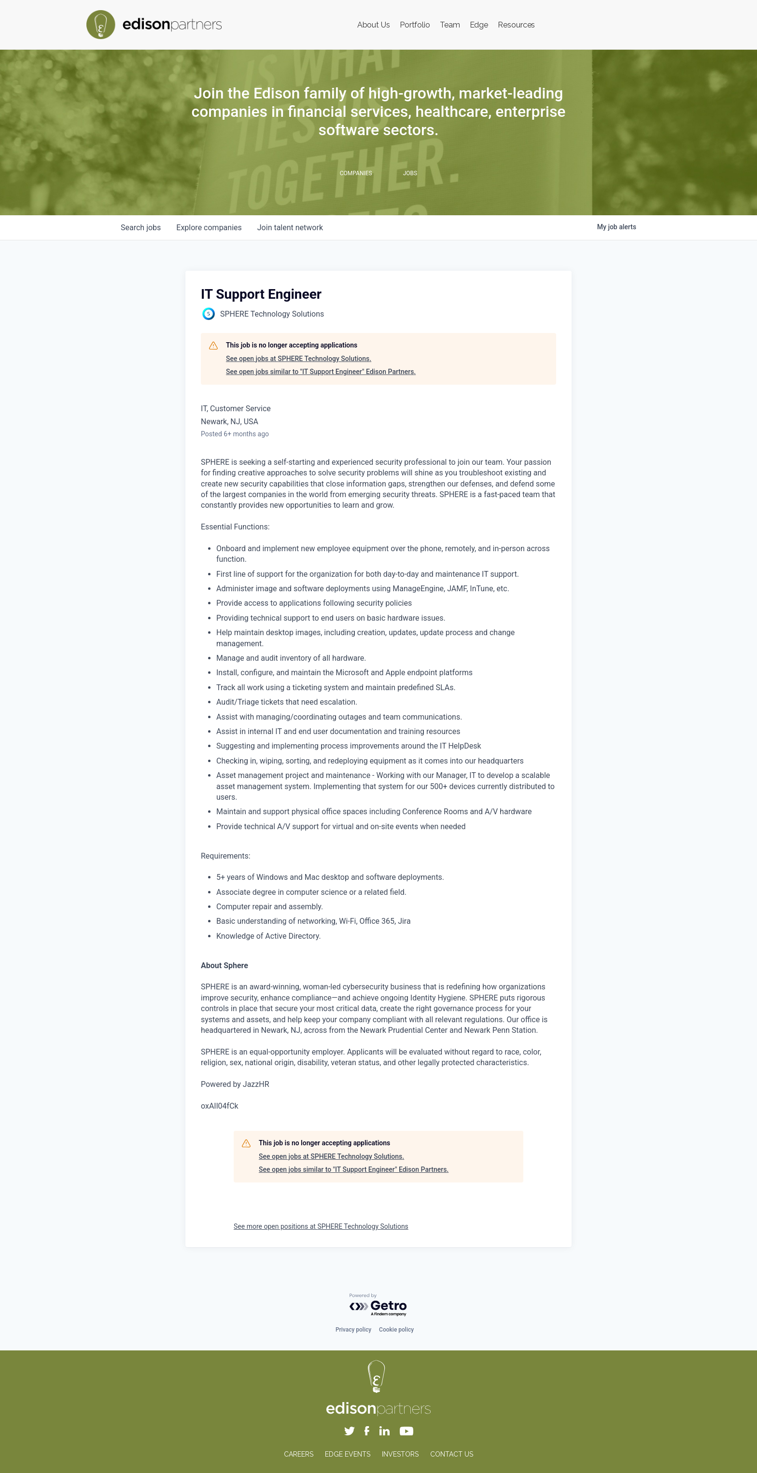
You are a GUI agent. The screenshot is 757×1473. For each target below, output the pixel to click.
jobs (141, 227)
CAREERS (298, 1454)
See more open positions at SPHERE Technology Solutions (321, 1226)
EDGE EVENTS (347, 1454)
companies (208, 227)
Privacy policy (353, 1329)
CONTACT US (451, 1454)
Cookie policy (396, 1329)
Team (450, 24)
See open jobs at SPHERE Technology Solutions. (298, 358)
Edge (479, 24)
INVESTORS (400, 1454)
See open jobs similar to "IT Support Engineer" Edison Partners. (321, 371)
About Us (373, 24)
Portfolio (415, 24)
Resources (516, 24)
